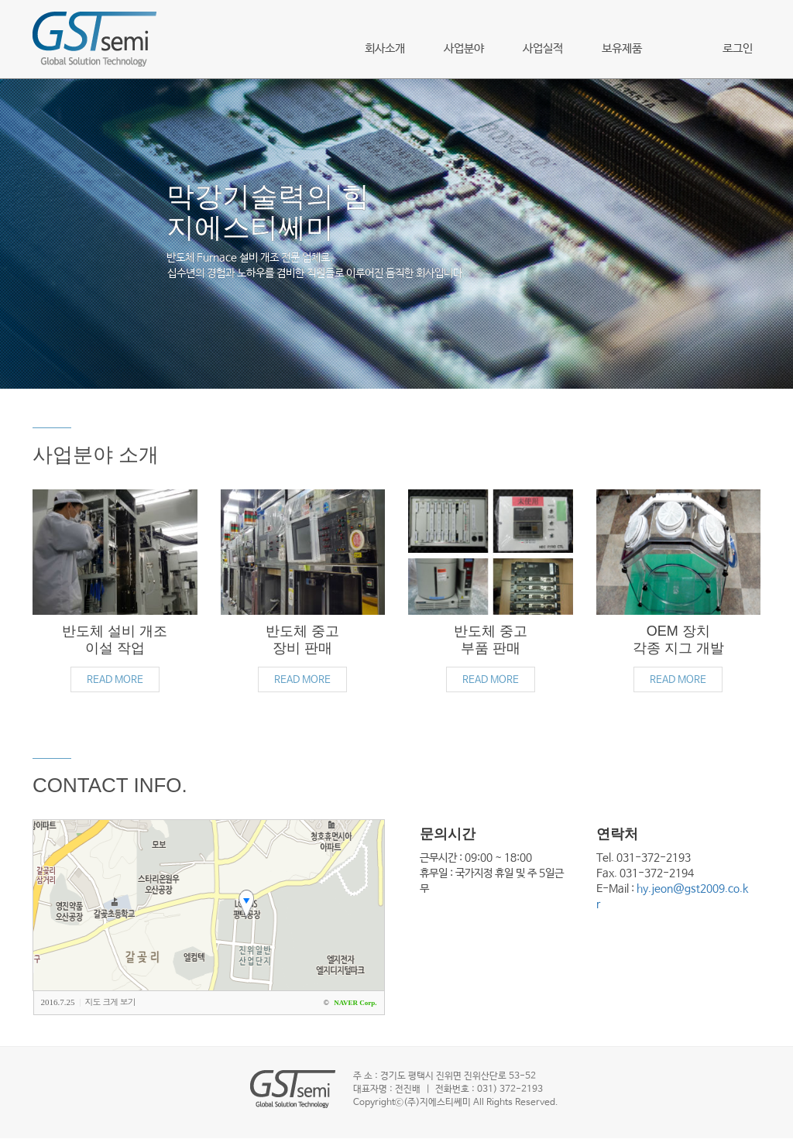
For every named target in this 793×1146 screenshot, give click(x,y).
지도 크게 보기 (110, 1001)
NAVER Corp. (355, 1003)
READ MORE (115, 680)
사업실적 (543, 48)
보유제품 (622, 48)
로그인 (738, 48)
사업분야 (464, 48)
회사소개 (385, 48)
